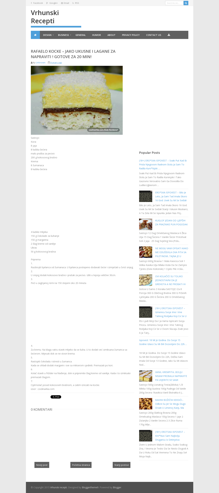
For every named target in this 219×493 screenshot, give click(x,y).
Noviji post (42, 464)
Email (65, 2)
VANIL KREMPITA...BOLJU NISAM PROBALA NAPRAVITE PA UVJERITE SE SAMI (171, 376)
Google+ (52, 2)
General (80, 35)
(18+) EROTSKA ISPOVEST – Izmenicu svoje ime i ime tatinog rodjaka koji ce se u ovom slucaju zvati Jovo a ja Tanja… (171, 316)
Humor (96, 35)
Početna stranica (81, 464)
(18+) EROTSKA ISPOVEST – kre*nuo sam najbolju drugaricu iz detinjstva (170, 435)
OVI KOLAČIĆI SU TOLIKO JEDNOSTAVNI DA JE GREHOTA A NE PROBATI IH (170, 280)
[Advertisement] (58, 198)
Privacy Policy (131, 35)
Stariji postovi (121, 464)
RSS (75, 2)
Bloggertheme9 (90, 487)
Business (63, 35)
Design (47, 35)
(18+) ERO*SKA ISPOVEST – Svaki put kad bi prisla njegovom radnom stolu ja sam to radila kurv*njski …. (163, 164)
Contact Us (153, 35)
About (111, 35)
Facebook (37, 2)
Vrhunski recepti (45, 16)
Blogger (117, 487)
